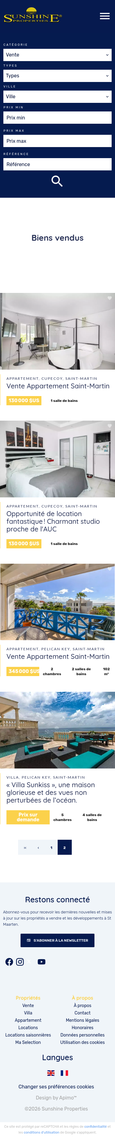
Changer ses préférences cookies (56, 1087)
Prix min (13, 107)
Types (10, 66)
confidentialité (95, 1127)
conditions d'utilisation (41, 1132)
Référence (16, 154)
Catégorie (15, 45)
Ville (9, 86)
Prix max (14, 131)
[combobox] (57, 55)
